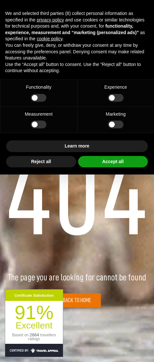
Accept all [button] (113, 161)
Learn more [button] (77, 146)
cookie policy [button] (49, 38)
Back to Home (77, 300)
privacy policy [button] (50, 19)
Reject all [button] (41, 161)
